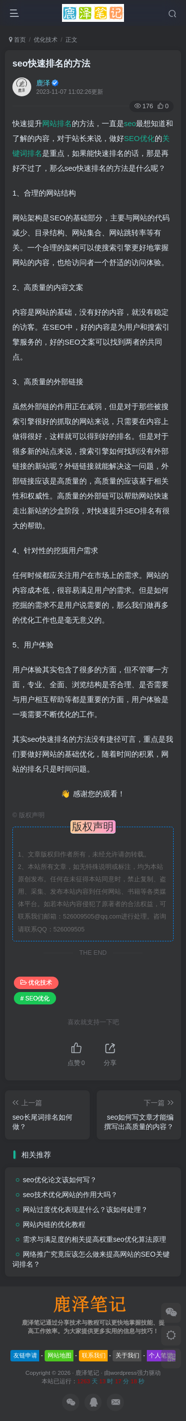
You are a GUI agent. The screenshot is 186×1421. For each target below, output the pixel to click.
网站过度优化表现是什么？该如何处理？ (85, 1209)
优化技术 (46, 39)
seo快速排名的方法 (51, 64)
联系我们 (94, 1355)
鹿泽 (43, 83)
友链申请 (25, 1355)
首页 (17, 39)
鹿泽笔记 (87, 1372)
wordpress (123, 1372)
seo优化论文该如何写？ (60, 1180)
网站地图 (59, 1355)
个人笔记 (161, 1355)
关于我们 (127, 1355)
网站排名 (57, 123)
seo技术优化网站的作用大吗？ (70, 1195)
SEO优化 (139, 138)
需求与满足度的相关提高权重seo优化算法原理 (94, 1239)
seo (130, 123)
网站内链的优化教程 (54, 1224)
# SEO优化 (35, 998)
